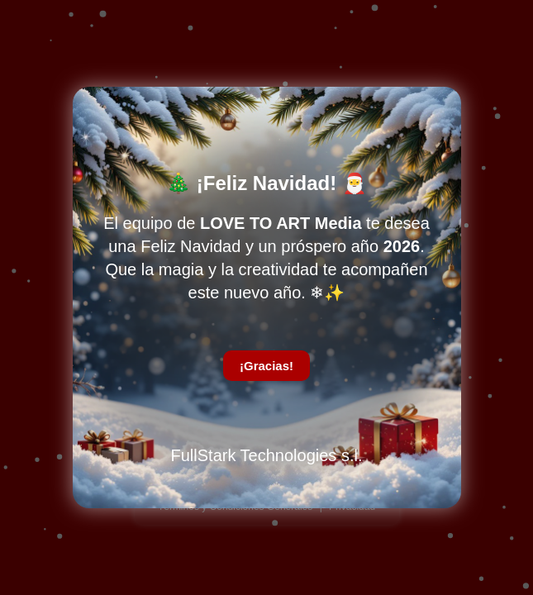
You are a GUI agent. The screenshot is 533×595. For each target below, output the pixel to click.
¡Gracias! (266, 366)
